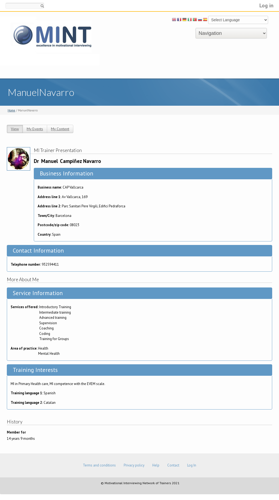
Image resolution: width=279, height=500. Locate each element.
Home (11, 110)
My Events (35, 128)
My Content (60, 128)
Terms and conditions (99, 465)
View (15, 128)
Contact (173, 465)
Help (155, 465)
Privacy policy (134, 465)
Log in (266, 5)
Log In (191, 465)
